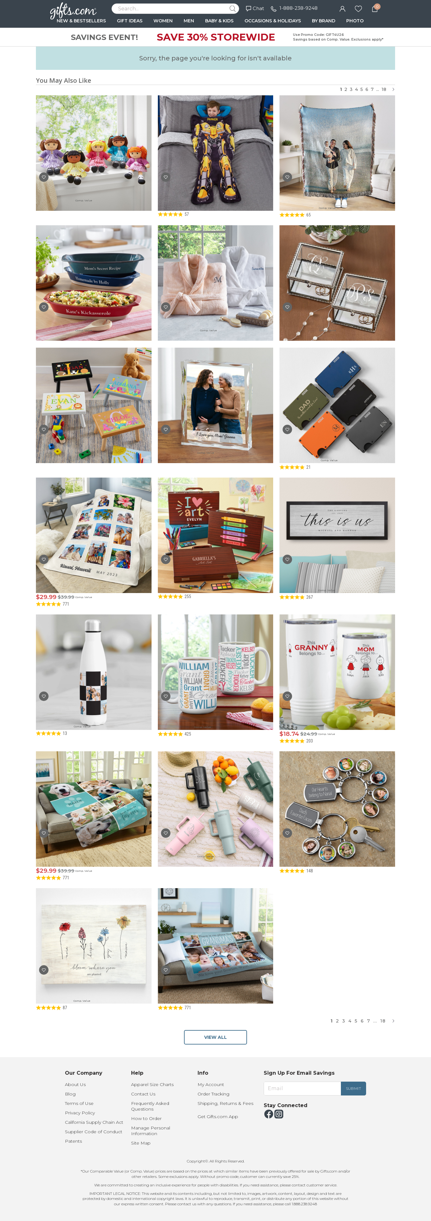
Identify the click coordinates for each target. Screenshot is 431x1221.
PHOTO (355, 21)
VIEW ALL (215, 1037)
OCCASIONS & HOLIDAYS (272, 21)
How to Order (146, 1118)
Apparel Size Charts (152, 1084)
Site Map (141, 1143)
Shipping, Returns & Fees (225, 1103)
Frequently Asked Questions (150, 1106)
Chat (255, 8)
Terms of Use (79, 1103)
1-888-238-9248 (298, 8)
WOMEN (163, 21)
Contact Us (143, 1094)
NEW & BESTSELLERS (81, 21)
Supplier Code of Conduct (93, 1131)
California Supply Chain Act (94, 1122)
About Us (75, 1084)
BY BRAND (323, 21)
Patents (73, 1141)
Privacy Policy (80, 1113)
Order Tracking (213, 1094)
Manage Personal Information (150, 1130)
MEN (189, 21)
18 (384, 89)
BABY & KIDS (219, 21)
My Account (211, 1084)
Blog (70, 1094)
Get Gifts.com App (218, 1116)
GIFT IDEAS (129, 21)
